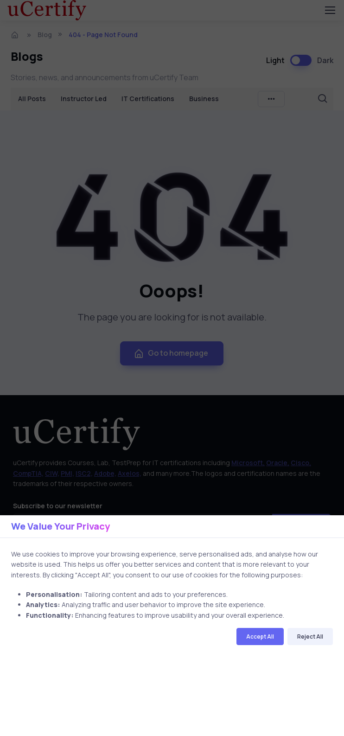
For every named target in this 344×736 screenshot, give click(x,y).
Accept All (260, 636)
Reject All (310, 636)
